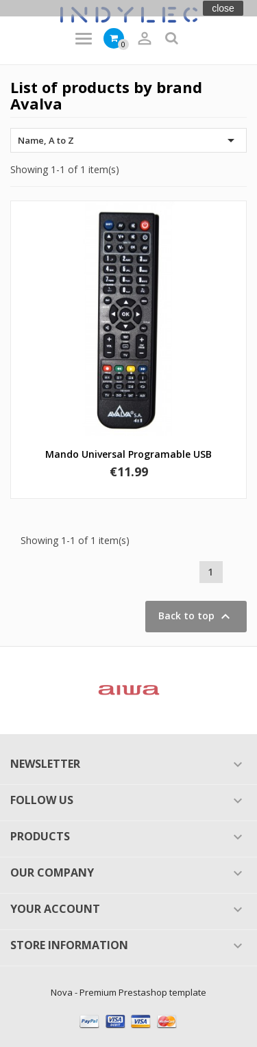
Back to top (196, 616)
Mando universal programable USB (128, 454)
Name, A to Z (128, 140)
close (223, 8)
